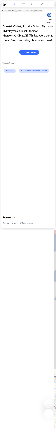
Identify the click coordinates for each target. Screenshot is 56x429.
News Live (14, 4)
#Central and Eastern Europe (34, 71)
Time (32, 4)
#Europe (10, 71)
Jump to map (28, 52)
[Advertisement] (28, 102)
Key (42, 4)
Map (23, 4)
